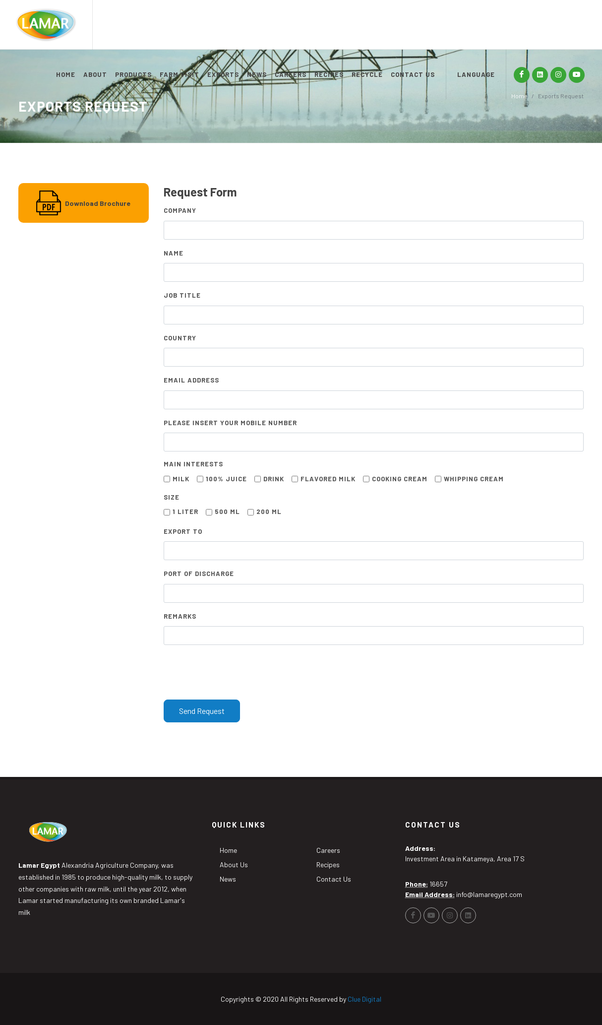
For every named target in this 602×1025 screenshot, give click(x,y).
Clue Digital (364, 999)
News (228, 879)
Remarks (180, 616)
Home (228, 850)
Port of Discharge (199, 573)
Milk (181, 479)
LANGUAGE (476, 74)
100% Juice (226, 479)
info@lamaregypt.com (489, 894)
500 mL (227, 511)
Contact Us (333, 879)
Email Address (191, 380)
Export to (183, 531)
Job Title (182, 295)
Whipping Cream (474, 479)
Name (173, 253)
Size (172, 497)
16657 (438, 884)
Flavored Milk (328, 479)
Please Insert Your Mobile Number (230, 423)
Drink (273, 479)
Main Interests (193, 464)
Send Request (202, 710)
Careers (328, 850)
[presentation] (239, 672)
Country (180, 338)
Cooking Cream (399, 479)
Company (180, 210)
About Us (234, 864)
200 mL (269, 511)
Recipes (328, 864)
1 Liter (185, 511)
